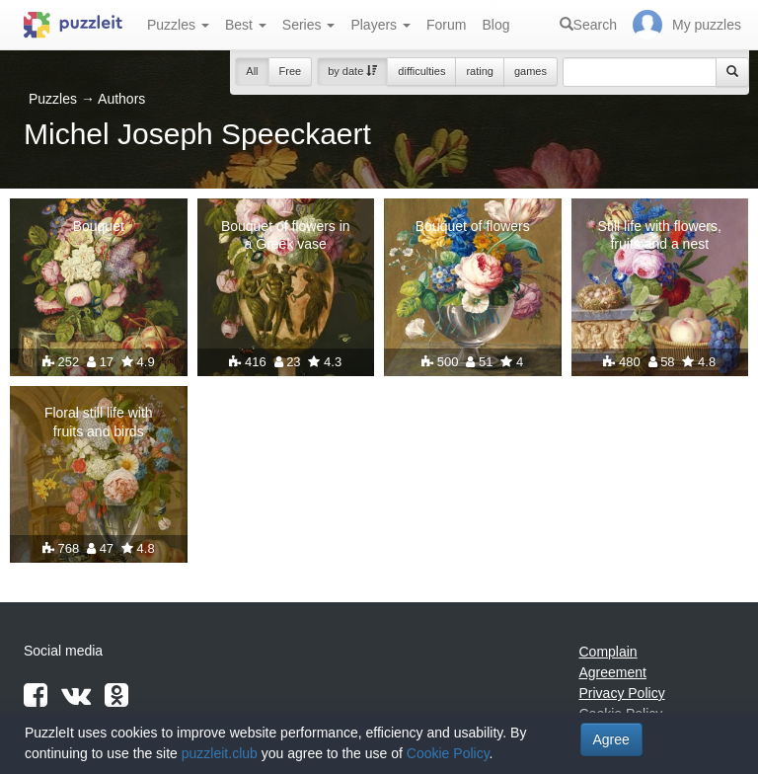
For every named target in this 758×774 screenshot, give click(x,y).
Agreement (612, 672)
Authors (121, 99)
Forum (446, 25)
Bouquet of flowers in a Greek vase (285, 235)
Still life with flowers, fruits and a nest (659, 235)
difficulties (421, 71)
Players (380, 25)
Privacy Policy (622, 693)
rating (479, 71)
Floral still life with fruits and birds (98, 421)
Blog (495, 25)
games (530, 71)
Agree (611, 739)
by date (352, 71)
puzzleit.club (220, 753)
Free (290, 71)
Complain (608, 651)
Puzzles (178, 25)
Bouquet (98, 226)
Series (309, 25)
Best (245, 25)
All (252, 71)
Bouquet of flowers (473, 226)
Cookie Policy (448, 753)
